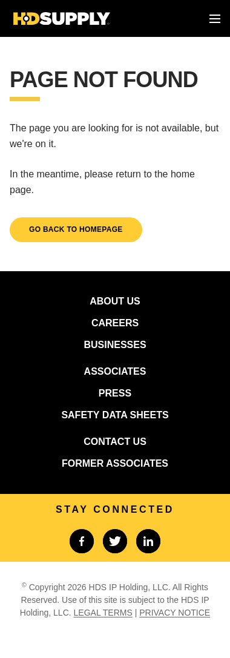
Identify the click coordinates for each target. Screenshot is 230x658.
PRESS (115, 393)
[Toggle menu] (215, 19)
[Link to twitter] (115, 541)
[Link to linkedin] (148, 541)
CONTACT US (115, 441)
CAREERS (115, 323)
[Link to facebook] (82, 541)
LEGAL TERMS (103, 612)
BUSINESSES (115, 345)
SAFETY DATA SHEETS (114, 415)
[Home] (61, 18)
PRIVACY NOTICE (174, 612)
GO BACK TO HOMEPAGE (76, 229)
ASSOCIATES (115, 371)
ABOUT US (115, 301)
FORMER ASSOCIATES (115, 463)
